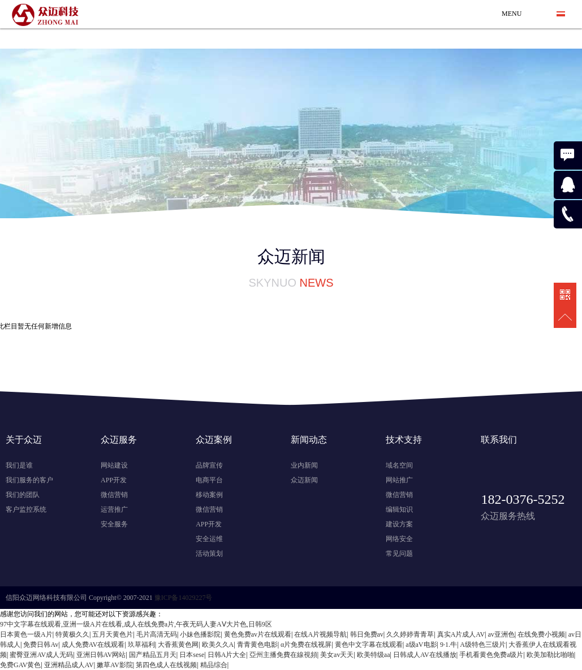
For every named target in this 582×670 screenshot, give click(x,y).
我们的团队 (23, 495)
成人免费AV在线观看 (93, 645)
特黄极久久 (72, 634)
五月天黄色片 (112, 634)
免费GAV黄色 (20, 665)
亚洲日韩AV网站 (101, 655)
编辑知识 (399, 509)
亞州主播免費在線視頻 (283, 655)
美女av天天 (336, 655)
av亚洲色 (501, 634)
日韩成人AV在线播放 (424, 655)
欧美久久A (218, 645)
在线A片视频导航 (320, 634)
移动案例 (209, 495)
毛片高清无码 (156, 634)
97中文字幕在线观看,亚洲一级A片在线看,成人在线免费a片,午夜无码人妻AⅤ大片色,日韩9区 (136, 624)
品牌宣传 (209, 465)
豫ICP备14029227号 (183, 598)
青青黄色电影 (257, 645)
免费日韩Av (40, 645)
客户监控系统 (26, 509)
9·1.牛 (448, 645)
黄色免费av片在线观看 (257, 634)
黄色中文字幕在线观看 (369, 645)
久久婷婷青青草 (410, 634)
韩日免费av (366, 634)
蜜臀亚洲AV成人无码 (41, 655)
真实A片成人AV (461, 634)
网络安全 (399, 539)
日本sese (191, 655)
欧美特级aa (373, 655)
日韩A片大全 (227, 655)
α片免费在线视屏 (306, 645)
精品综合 (213, 665)
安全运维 (209, 539)
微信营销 (114, 495)
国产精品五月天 (152, 655)
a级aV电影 (421, 645)
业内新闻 (304, 465)
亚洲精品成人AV (69, 665)
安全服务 (114, 524)
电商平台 (209, 480)
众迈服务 (119, 439)
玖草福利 (141, 645)
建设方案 (399, 524)
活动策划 (209, 553)
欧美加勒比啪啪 (550, 655)
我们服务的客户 (29, 480)
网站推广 (399, 480)
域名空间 (399, 465)
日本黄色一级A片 (26, 634)
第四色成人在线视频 (166, 665)
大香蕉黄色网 (178, 645)
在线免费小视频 (541, 634)
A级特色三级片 (483, 645)
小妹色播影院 (200, 634)
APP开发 (114, 480)
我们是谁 (19, 465)
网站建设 (114, 465)
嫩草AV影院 (115, 665)
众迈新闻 (304, 480)
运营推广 (114, 509)
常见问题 (399, 553)
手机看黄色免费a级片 (491, 655)
